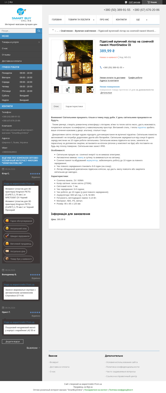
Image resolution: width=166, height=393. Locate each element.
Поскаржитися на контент (95, 390)
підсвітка (142, 127)
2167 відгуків (134, 2)
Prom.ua (98, 384)
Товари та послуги (79, 19)
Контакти (121, 19)
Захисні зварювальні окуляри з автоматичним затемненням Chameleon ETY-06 (20, 293)
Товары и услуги (10, 42)
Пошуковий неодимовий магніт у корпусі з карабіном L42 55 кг (20, 329)
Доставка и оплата (12, 60)
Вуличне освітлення (85, 31)
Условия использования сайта (122, 362)
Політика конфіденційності (121, 390)
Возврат (54, 362)
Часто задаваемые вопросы (121, 371)
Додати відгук (13, 341)
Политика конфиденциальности (122, 366)
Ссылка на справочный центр (121, 376)
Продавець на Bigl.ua (83, 387)
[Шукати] (39, 30)
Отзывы (6, 54)
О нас (5, 48)
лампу (80, 157)
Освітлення (67, 31)
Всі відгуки (32, 347)
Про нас (104, 19)
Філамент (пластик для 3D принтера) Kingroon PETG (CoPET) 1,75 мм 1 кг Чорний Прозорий (19, 205)
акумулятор (92, 160)
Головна (57, 19)
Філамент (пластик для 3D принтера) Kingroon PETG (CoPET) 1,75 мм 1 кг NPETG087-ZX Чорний (18, 193)
